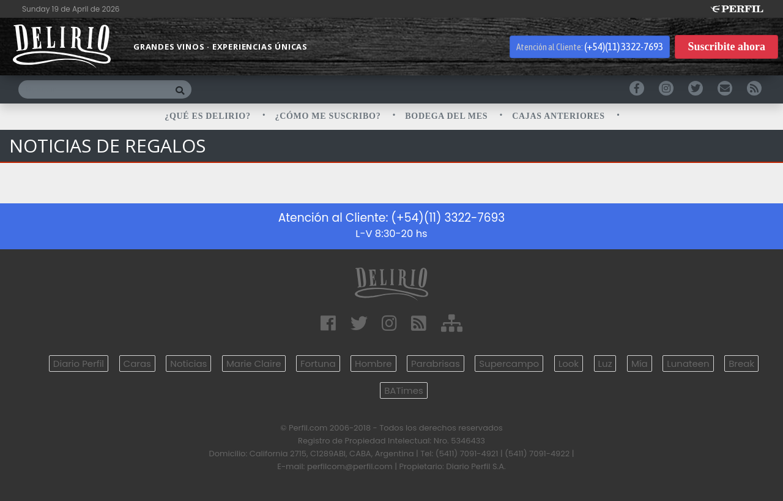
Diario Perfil (78, 363)
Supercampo (509, 363)
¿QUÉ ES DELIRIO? (209, 116)
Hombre (373, 363)
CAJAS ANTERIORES (559, 116)
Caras (137, 363)
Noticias (188, 363)
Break (741, 363)
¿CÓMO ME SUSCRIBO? (329, 116)
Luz (605, 363)
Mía (639, 363)
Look (568, 363)
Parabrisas (435, 363)
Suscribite (726, 47)
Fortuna (318, 363)
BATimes (403, 390)
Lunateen (688, 363)
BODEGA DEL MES (447, 116)
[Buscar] (93, 89)
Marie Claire (253, 363)
